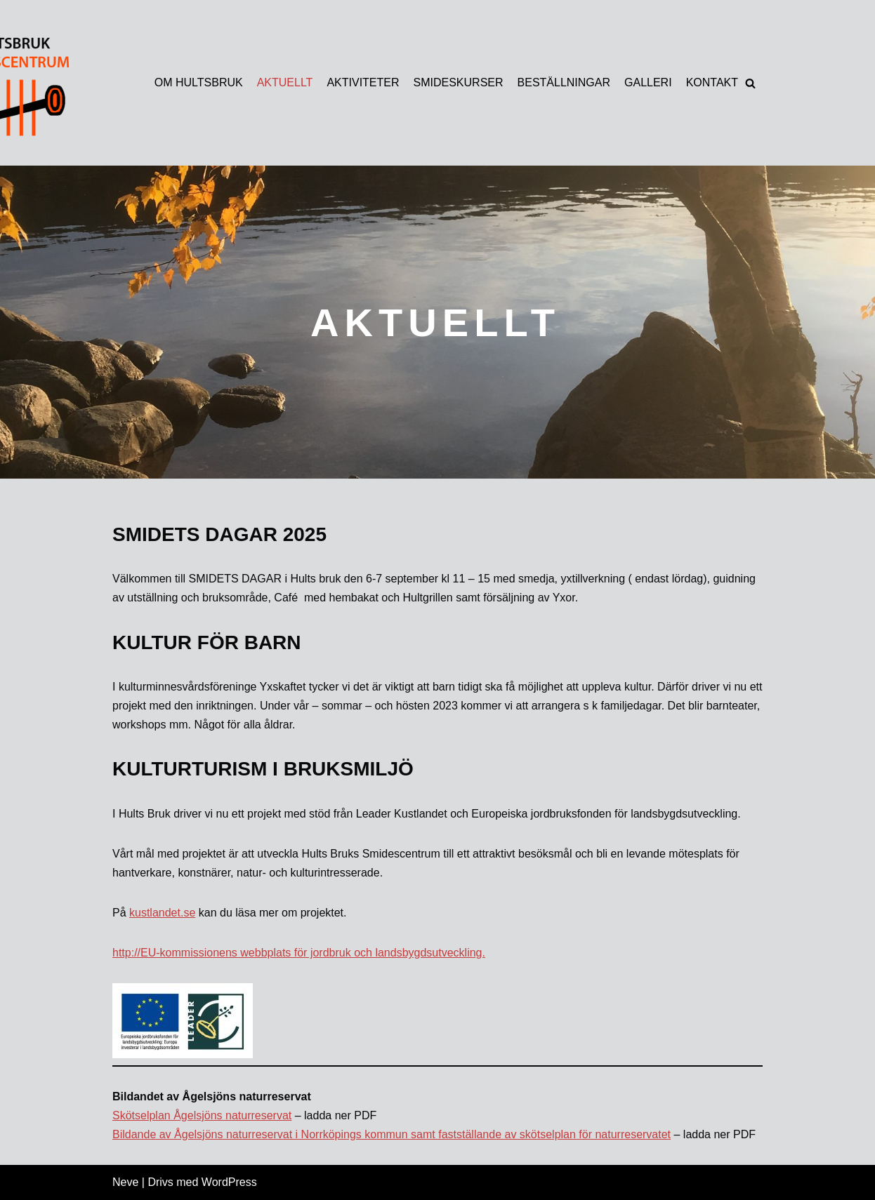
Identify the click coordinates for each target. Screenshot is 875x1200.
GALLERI (648, 82)
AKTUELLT (285, 82)
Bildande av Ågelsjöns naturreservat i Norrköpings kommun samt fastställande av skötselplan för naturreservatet (391, 1134)
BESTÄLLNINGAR (564, 82)
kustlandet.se (162, 913)
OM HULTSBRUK (198, 82)
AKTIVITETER (363, 82)
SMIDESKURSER (459, 82)
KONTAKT (712, 82)
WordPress (229, 1182)
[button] (750, 83)
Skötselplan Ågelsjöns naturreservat (201, 1115)
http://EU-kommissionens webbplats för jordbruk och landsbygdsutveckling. (298, 953)
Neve (125, 1182)
